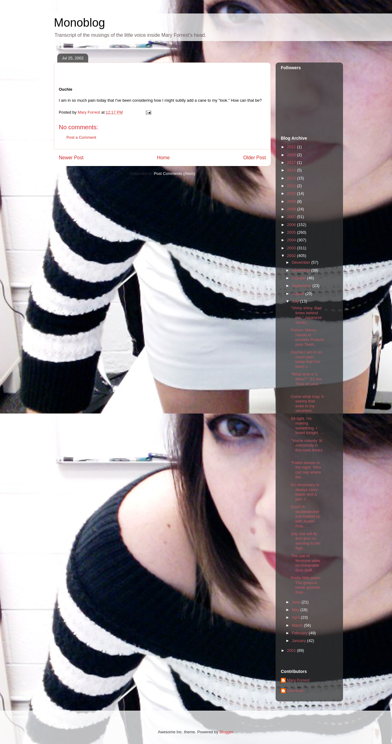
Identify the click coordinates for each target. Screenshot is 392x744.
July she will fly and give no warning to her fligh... (305, 540)
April (296, 617)
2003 (292, 248)
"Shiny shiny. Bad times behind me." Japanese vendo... (306, 315)
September (302, 285)
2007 (292, 216)
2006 (292, 224)
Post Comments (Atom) (174, 173)
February (300, 633)
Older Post (254, 157)
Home (163, 157)
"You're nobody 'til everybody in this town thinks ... (306, 447)
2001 (292, 650)
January (299, 640)
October (299, 278)
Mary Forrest (298, 680)
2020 (292, 155)
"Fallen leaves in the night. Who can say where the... (306, 469)
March (298, 625)
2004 (292, 240)
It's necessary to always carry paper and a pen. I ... (305, 491)
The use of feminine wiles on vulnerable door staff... (305, 562)
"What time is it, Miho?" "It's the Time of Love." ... (306, 381)
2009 (292, 201)
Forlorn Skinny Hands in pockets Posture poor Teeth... (307, 337)
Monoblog (79, 22)
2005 (292, 232)
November (301, 270)
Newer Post (71, 157)
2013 (292, 178)
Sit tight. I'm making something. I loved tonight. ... (307, 425)
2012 (292, 185)
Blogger (226, 732)
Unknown (295, 690)
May (296, 609)
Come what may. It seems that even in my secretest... (307, 403)
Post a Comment (81, 137)
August (298, 293)
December (301, 262)
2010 (292, 193)
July (296, 301)
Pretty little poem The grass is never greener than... (305, 585)
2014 (292, 170)
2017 (292, 162)
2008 (292, 209)
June (297, 602)
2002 (292, 255)
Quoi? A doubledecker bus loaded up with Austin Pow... (305, 516)
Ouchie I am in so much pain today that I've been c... (306, 359)
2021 (292, 147)
